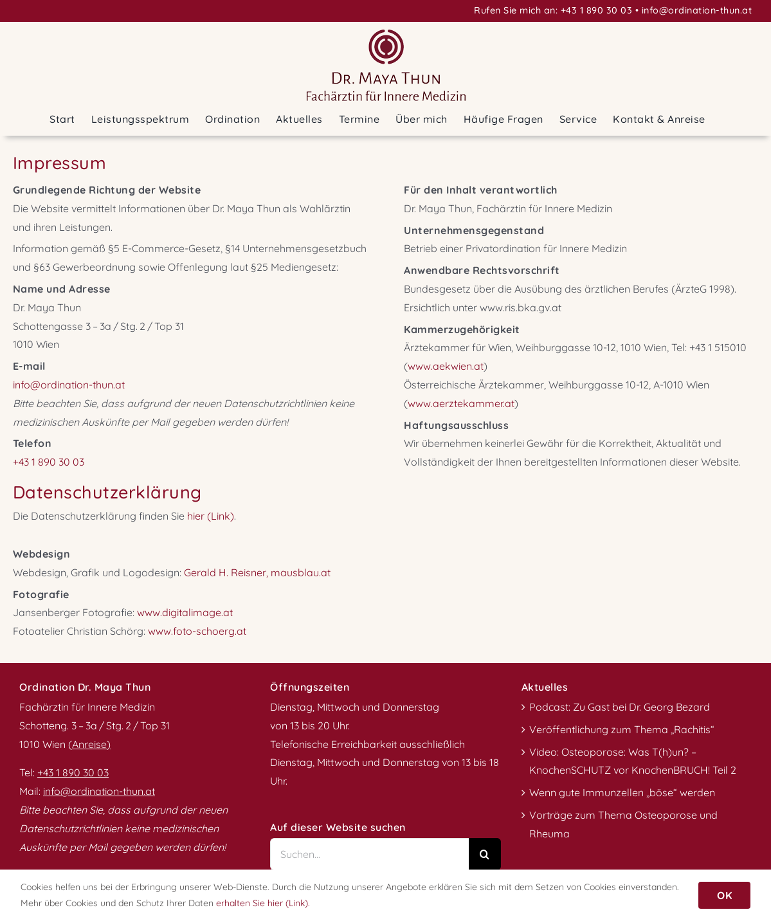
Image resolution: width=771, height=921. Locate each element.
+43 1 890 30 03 (597, 10)
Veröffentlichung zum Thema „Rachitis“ (621, 729)
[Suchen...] (369, 854)
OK (724, 895)
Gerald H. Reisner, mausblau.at (257, 572)
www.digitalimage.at (185, 612)
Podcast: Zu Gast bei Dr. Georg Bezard (619, 706)
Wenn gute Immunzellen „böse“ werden (622, 792)
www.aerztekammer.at (461, 403)
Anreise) (91, 744)
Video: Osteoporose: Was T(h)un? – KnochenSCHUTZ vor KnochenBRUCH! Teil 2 (632, 761)
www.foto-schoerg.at (197, 631)
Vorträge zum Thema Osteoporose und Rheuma (623, 824)
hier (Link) (210, 515)
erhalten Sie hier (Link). (263, 903)
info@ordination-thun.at (697, 10)
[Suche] (485, 854)
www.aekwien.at (446, 366)
